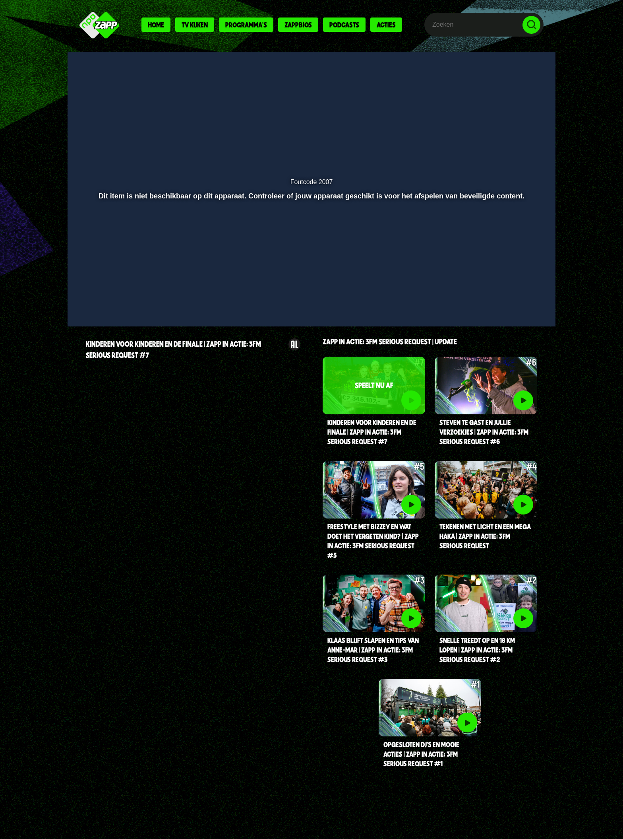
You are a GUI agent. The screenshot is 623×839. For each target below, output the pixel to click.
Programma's (246, 24)
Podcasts (344, 24)
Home (156, 24)
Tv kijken (195, 24)
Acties (386, 24)
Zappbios (298, 24)
